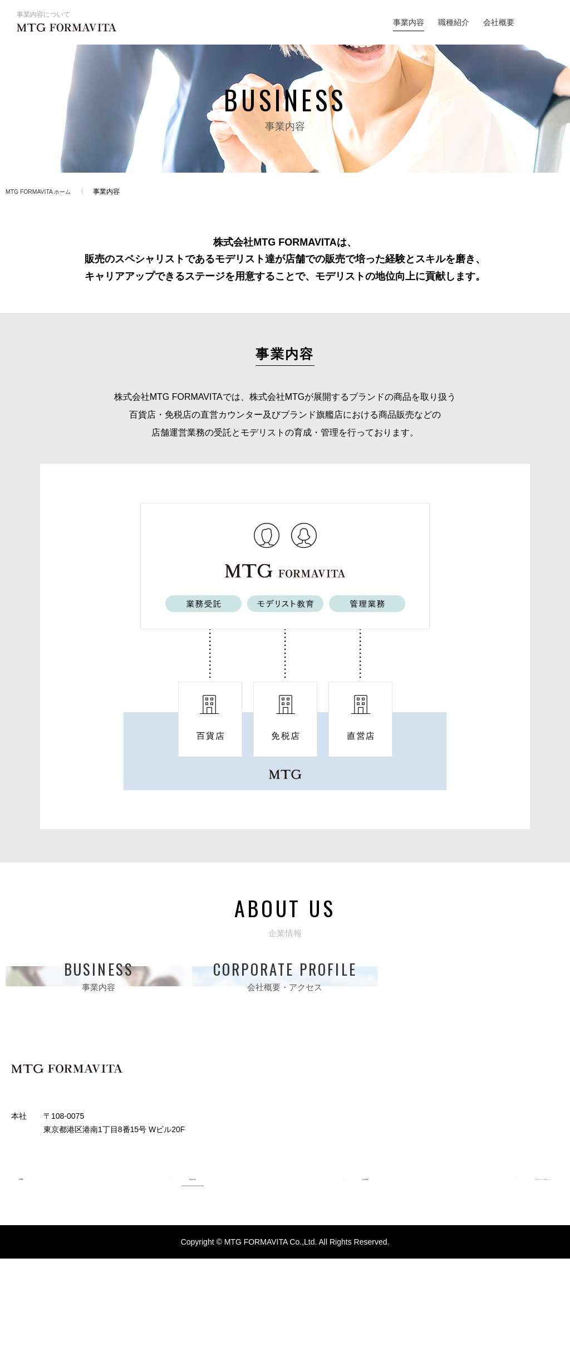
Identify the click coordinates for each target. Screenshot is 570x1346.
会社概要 (498, 22)
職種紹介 (453, 22)
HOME (23, 1263)
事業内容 (408, 22)
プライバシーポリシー (520, 1263)
